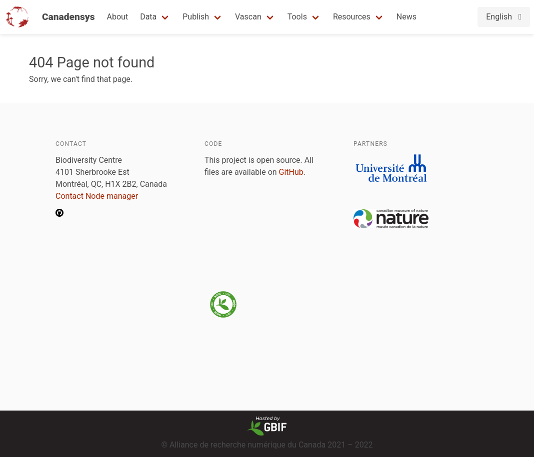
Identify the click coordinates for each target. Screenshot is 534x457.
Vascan (248, 16)
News (406, 16)
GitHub (291, 172)
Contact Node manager (97, 196)
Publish (195, 16)
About (117, 16)
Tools (297, 16)
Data (148, 16)
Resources (351, 16)
